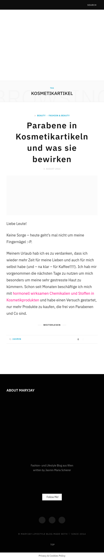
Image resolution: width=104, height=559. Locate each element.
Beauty (41, 115)
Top (52, 544)
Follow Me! (53, 497)
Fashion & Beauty (59, 115)
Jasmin (16, 339)
